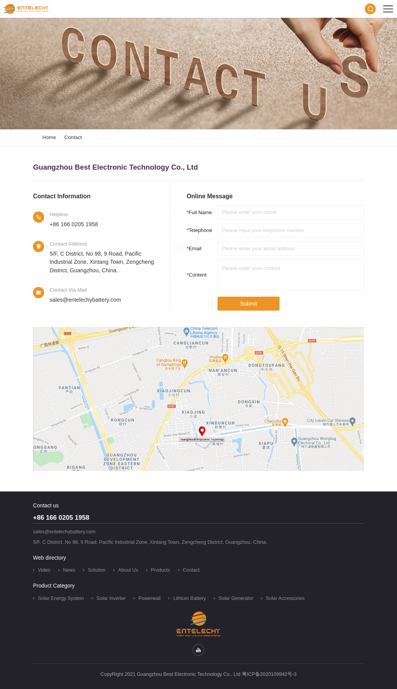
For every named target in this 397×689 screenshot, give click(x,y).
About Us (128, 570)
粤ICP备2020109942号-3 (269, 674)
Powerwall (149, 598)
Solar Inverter (111, 598)
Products (160, 570)
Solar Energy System (61, 598)
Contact (73, 137)
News (69, 570)
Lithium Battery (189, 598)
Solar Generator (236, 598)
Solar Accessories (285, 598)
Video (44, 570)
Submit (248, 304)
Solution (97, 570)
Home (49, 137)
